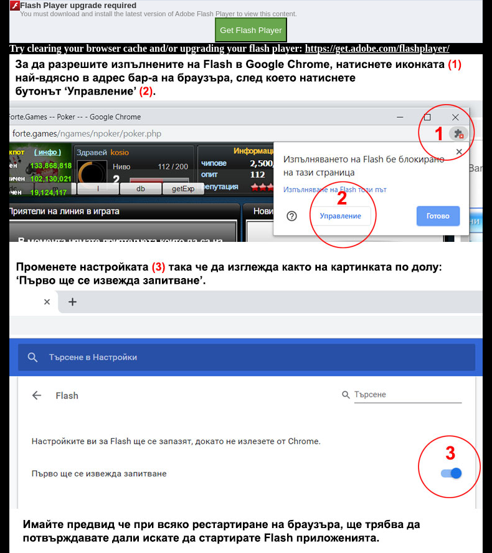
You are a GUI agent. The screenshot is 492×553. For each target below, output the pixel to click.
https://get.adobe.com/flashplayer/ (377, 48)
